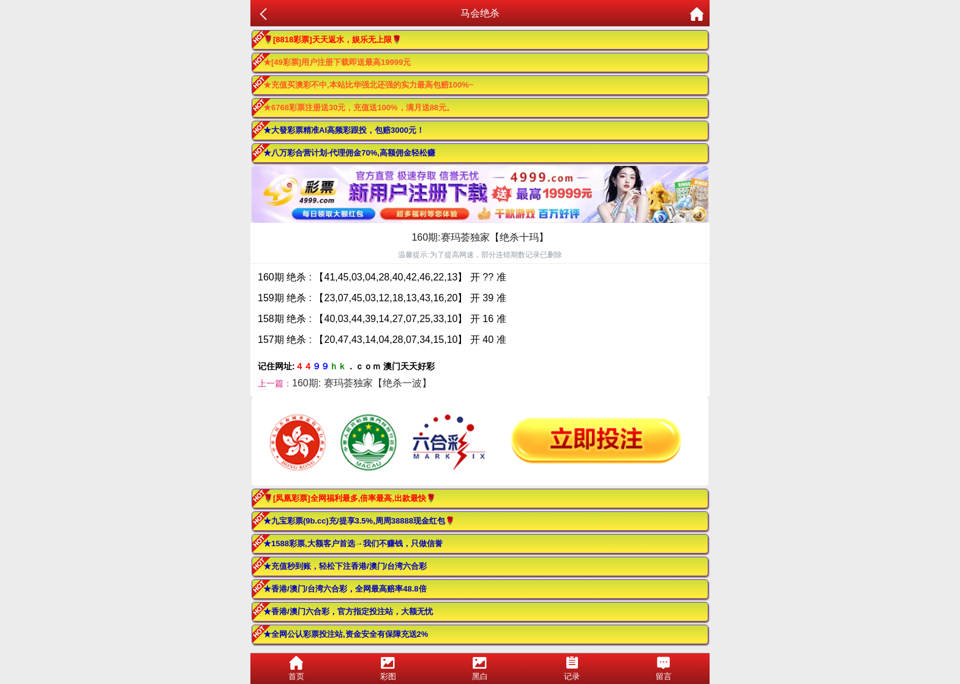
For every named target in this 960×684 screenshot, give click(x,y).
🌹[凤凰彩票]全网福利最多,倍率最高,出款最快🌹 (349, 498)
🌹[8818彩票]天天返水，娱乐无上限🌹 (332, 39)
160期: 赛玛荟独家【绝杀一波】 (362, 383)
